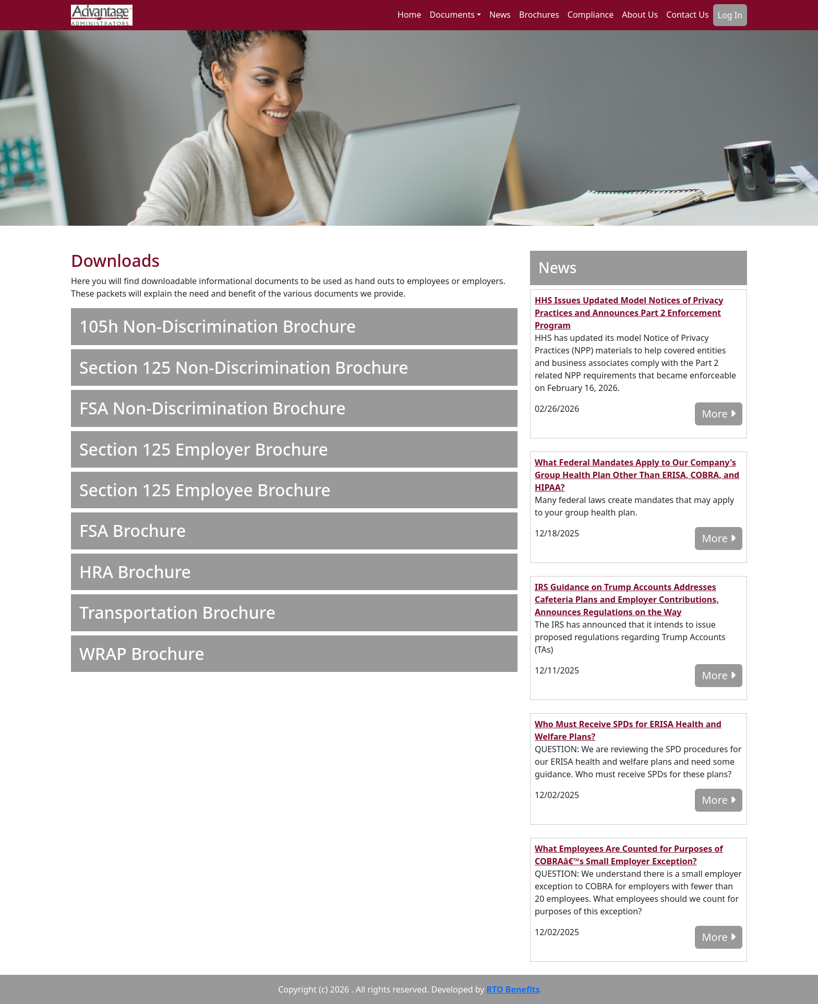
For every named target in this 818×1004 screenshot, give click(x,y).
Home (410, 14)
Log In (730, 15)
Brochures (539, 14)
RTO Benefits (513, 989)
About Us (640, 14)
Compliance (591, 14)
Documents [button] (452, 14)
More (719, 414)
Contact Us (687, 14)
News (500, 14)
